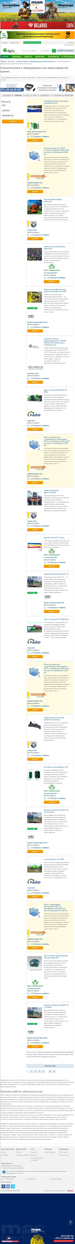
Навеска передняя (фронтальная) (51, 491)
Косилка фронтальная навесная (53, 200)
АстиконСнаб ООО (50, 273)
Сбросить (12, 121)
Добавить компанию (65, 51)
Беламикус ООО (33, 373)
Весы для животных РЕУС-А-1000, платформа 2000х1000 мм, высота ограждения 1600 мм (56, 151)
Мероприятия (53, 57)
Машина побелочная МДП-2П (56, 574)
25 (50, 1071)
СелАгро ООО (32, 230)
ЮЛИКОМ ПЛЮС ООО (34, 183)
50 (68, 95)
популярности (46, 95)
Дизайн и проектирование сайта (55, 1191)
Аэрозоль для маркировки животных (54, 248)
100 (71, 95)
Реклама (19, 1152)
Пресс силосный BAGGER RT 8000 (55, 391)
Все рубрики (46, 51)
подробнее (19, 1173)
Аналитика (39, 57)
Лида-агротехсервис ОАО (36, 132)
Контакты (33, 1155)
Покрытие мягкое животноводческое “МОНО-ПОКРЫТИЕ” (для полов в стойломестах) (55, 342)
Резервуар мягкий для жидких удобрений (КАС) (56, 102)
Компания (5, 110)
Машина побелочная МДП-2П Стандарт (56, 1006)
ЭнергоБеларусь (50, 1152)
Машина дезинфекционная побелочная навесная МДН (55, 290)
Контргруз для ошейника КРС (56, 767)
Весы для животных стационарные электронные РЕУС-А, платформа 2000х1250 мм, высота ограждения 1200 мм (56, 668)
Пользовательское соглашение (36, 1159)
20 (66, 95)
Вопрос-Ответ (14, 42)
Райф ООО (31, 421)
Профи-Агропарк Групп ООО (37, 322)
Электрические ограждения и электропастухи (53, 77)
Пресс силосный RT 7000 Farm (56, 619)
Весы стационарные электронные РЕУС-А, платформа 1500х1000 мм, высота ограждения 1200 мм (55, 908)
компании (20, 95)
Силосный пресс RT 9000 (54, 859)
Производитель (7, 115)
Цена (3, 105)
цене (36, 95)
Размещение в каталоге (32, 42)
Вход (70, 42)
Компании (16, 57)
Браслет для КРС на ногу (54, 538)
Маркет (4, 1152)
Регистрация (68, 45)
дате (29, 95)
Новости (28, 57)
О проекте (4, 42)
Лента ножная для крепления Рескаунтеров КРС (56, 957)
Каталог (5, 57)
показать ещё (49, 1066)
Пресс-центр (69, 57)
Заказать (35, 140)
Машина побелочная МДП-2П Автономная (56, 811)
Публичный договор (22, 1155)
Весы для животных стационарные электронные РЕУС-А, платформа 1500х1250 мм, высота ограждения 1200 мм (56, 441)
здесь (34, 1128)
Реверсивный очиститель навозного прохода (54, 719)
